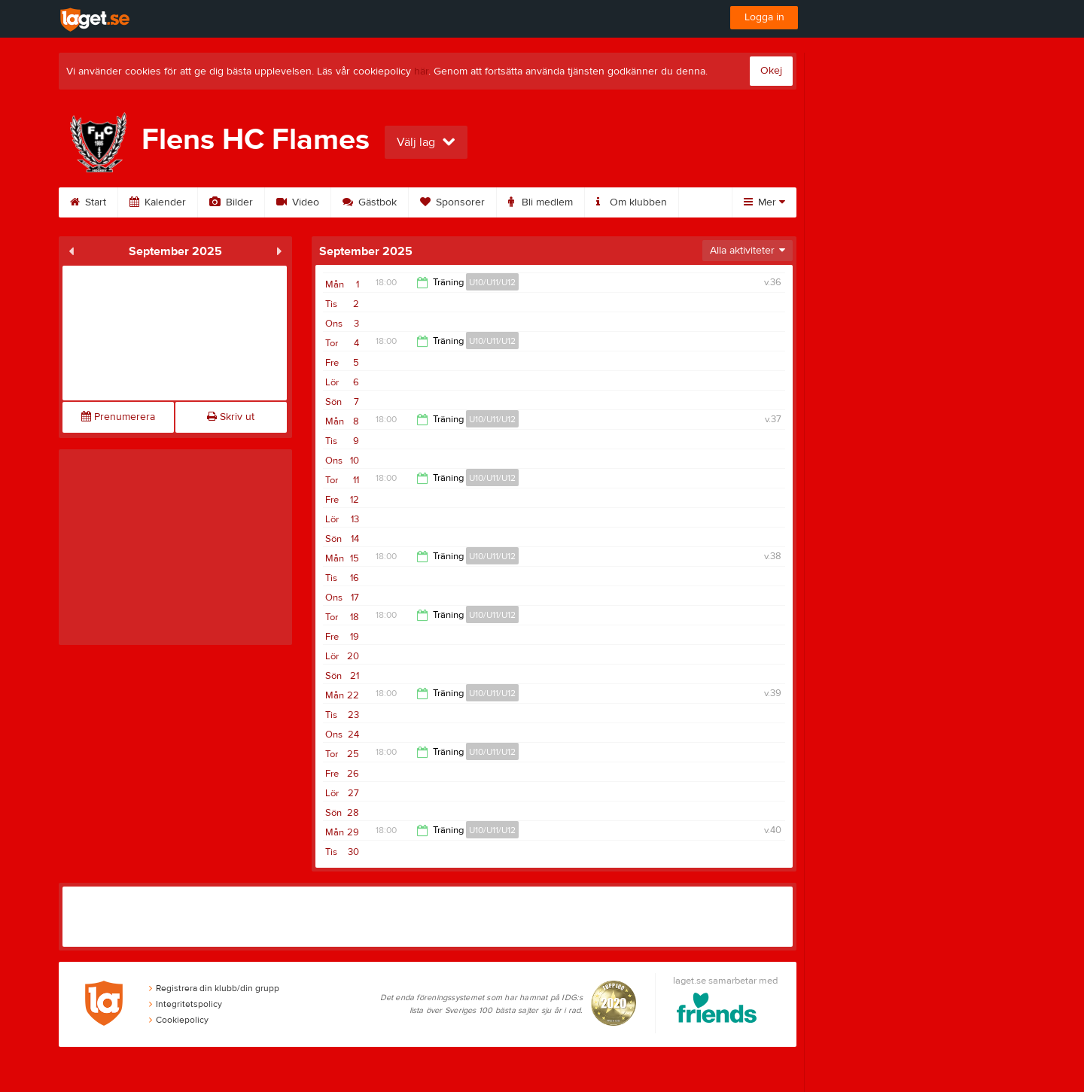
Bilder (231, 202)
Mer (764, 202)
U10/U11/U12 (492, 282)
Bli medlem (540, 202)
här (421, 71)
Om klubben (631, 202)
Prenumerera (118, 417)
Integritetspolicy (185, 1004)
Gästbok (370, 202)
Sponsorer (452, 202)
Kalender (157, 202)
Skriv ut (230, 417)
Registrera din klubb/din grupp (214, 988)
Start (88, 202)
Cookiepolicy (179, 1020)
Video (297, 202)
